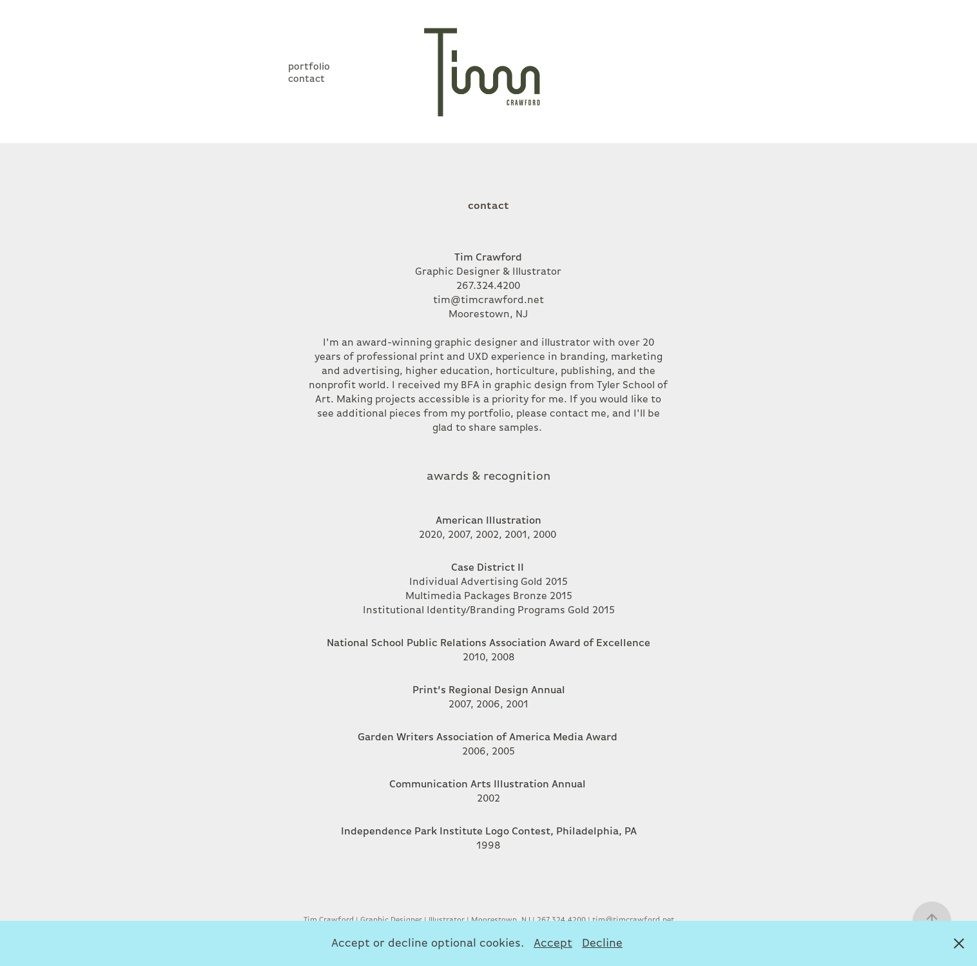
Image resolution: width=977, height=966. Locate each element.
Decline (602, 942)
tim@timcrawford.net (488, 300)
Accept (553, 942)
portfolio (309, 66)
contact (306, 79)
